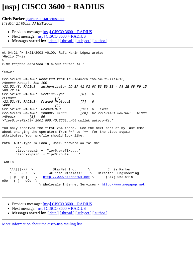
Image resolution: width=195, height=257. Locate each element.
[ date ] (53, 41)
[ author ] (100, 41)
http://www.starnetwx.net (66, 202)
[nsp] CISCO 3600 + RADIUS (67, 32)
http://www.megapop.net (123, 211)
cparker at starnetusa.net (45, 19)
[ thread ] (67, 41)
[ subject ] (83, 41)
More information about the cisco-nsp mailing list (42, 252)
